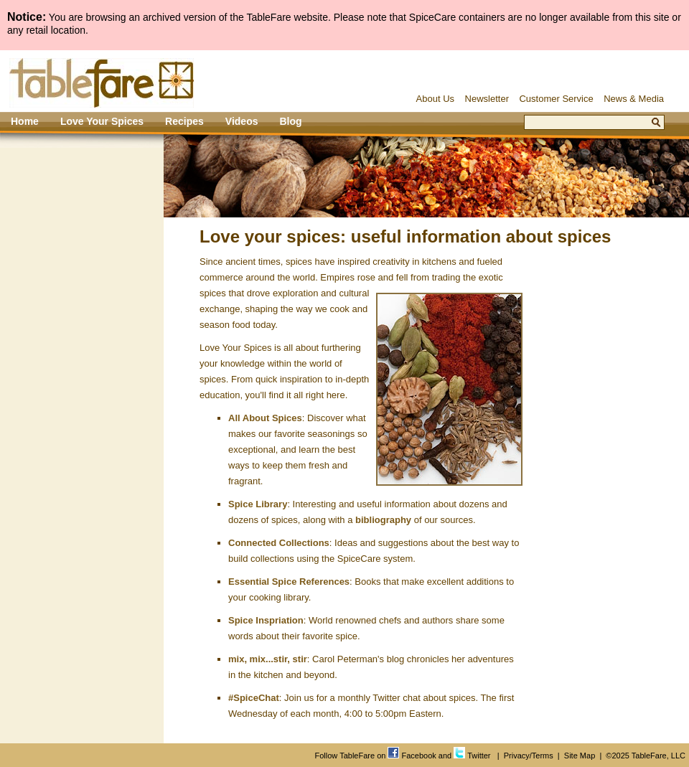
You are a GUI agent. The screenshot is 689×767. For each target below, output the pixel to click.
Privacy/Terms (528, 755)
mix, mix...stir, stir (267, 659)
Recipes (184, 121)
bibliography (383, 519)
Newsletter (487, 98)
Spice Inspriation (266, 620)
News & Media (634, 98)
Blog (290, 121)
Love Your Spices (102, 121)
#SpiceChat (253, 697)
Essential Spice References (289, 581)
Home (25, 121)
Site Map (579, 755)
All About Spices (265, 418)
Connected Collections (278, 542)
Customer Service (556, 98)
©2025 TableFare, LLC (645, 755)
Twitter (472, 755)
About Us (435, 98)
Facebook (412, 755)
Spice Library (257, 504)
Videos (241, 121)
